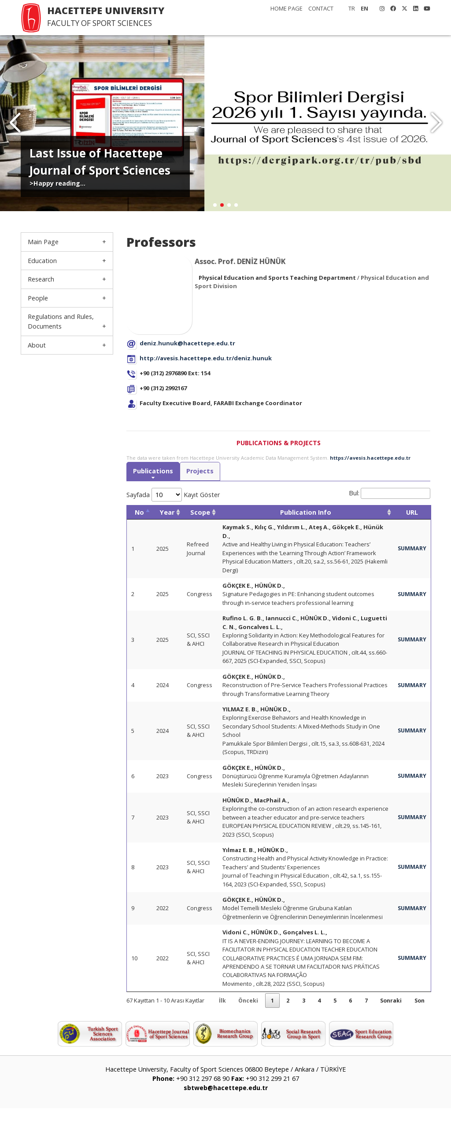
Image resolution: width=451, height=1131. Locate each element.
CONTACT (320, 8)
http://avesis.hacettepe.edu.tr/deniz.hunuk (206, 358)
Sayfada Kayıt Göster (173, 495)
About (37, 345)
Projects (202, 471)
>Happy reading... (57, 183)
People (38, 298)
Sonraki (388, 1023)
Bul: (389, 493)
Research (41, 279)
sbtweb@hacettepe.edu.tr (225, 1111)
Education (42, 260)
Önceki (239, 1023)
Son (418, 1023)
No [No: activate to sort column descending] (139, 513)
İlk (212, 1023)
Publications (153, 471)
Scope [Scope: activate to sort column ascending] (200, 513)
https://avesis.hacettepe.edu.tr (370, 457)
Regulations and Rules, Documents (61, 321)
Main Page (43, 242)
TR (351, 8)
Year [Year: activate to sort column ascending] (167, 513)
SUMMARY (411, 549)
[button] (436, 123)
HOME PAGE (286, 8)
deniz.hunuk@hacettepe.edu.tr (187, 343)
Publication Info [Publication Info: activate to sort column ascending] (305, 513)
